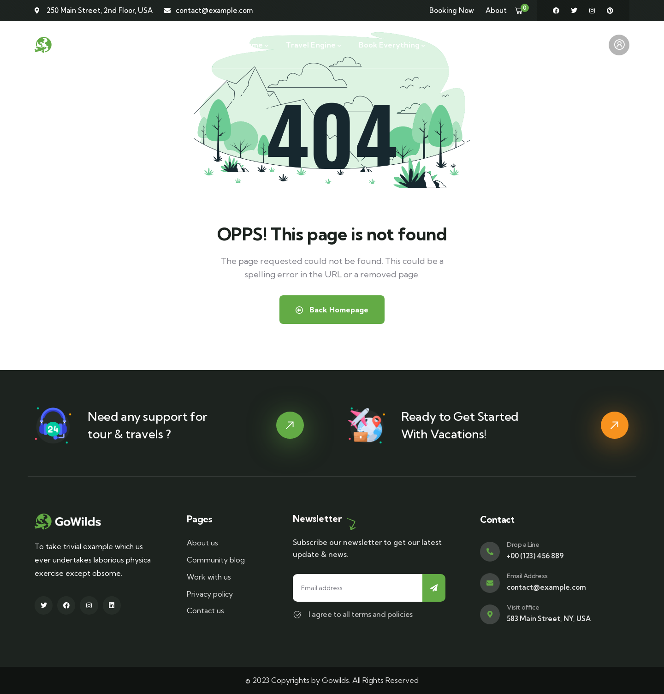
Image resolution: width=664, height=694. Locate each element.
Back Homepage (332, 309)
